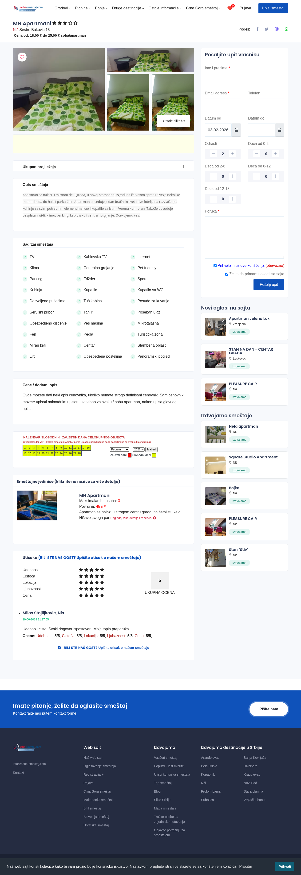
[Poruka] (244, 237)
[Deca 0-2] (266, 154)
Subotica (207, 800)
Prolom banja (211, 791)
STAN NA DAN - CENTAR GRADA (251, 351)
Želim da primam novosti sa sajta (254, 274)
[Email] (223, 104)
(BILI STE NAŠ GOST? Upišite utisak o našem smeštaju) (89, 557)
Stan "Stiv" (238, 549)
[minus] (213, 153)
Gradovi (63, 8)
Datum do (256, 118)
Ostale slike (174, 121)
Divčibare (250, 766)
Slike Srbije (162, 800)
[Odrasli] (223, 154)
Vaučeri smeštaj (165, 757)
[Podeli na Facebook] (257, 29)
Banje (101, 8)
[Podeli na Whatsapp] (286, 29)
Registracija (93, 774)
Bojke (234, 488)
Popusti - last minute (169, 766)
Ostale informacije (165, 8)
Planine (83, 8)
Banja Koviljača (255, 757)
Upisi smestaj (273, 8)
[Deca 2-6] (223, 176)
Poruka (212, 211)
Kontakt (18, 772)
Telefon (254, 93)
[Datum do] (261, 130)
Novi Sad (250, 783)
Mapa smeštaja (165, 808)
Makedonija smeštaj (98, 800)
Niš (203, 783)
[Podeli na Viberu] (277, 29)
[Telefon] (266, 104)
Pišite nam (268, 709)
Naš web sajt (92, 757)
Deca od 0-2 (258, 144)
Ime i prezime (217, 68)
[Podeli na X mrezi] (267, 29)
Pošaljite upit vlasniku (232, 54)
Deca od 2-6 (215, 166)
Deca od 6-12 (259, 166)
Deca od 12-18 (217, 189)
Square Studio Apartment (253, 457)
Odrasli (211, 144)
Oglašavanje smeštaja (99, 766)
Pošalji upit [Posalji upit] (269, 285)
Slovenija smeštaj (96, 817)
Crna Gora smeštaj (203, 8)
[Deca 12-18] (223, 199)
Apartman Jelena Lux (249, 318)
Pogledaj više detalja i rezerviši (133, 518)
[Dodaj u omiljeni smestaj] (22, 57)
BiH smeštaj (92, 808)
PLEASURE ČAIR (243, 384)
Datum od (213, 118)
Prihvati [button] (285, 866)
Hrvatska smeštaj (96, 825)
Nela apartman (243, 426)
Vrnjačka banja (254, 800)
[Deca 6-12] (266, 176)
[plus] (232, 153)
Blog (157, 791)
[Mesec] (119, 449)
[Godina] (139, 449)
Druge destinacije (128, 8)
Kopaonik (208, 774)
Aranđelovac (210, 757)
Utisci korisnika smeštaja (172, 774)
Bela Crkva (209, 766)
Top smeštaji (163, 783)
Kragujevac (252, 774)
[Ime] (244, 79)
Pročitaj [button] (245, 866)
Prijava (245, 8)
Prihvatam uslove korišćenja (241, 265)
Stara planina (253, 791)
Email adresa (217, 93)
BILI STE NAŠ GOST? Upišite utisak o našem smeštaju (103, 648)
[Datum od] (218, 130)
